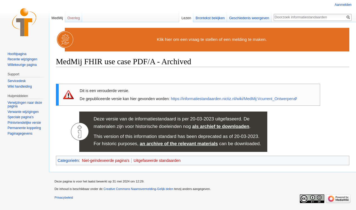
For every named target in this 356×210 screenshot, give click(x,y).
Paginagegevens (20, 133)
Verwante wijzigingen (23, 112)
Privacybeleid (64, 197)
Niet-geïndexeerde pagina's (106, 160)
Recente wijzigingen (22, 59)
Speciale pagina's (21, 117)
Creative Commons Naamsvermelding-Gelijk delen (138, 189)
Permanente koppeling (24, 128)
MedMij (57, 18)
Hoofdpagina (17, 54)
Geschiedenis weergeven (249, 18)
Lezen (186, 18)
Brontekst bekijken (210, 18)
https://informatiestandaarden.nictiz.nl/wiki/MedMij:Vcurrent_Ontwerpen (232, 99)
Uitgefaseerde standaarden (157, 160)
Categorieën (68, 160)
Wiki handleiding (20, 86)
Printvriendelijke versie (24, 123)
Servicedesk (17, 81)
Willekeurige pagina (22, 65)
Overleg (73, 18)
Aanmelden (343, 5)
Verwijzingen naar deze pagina (25, 104)
